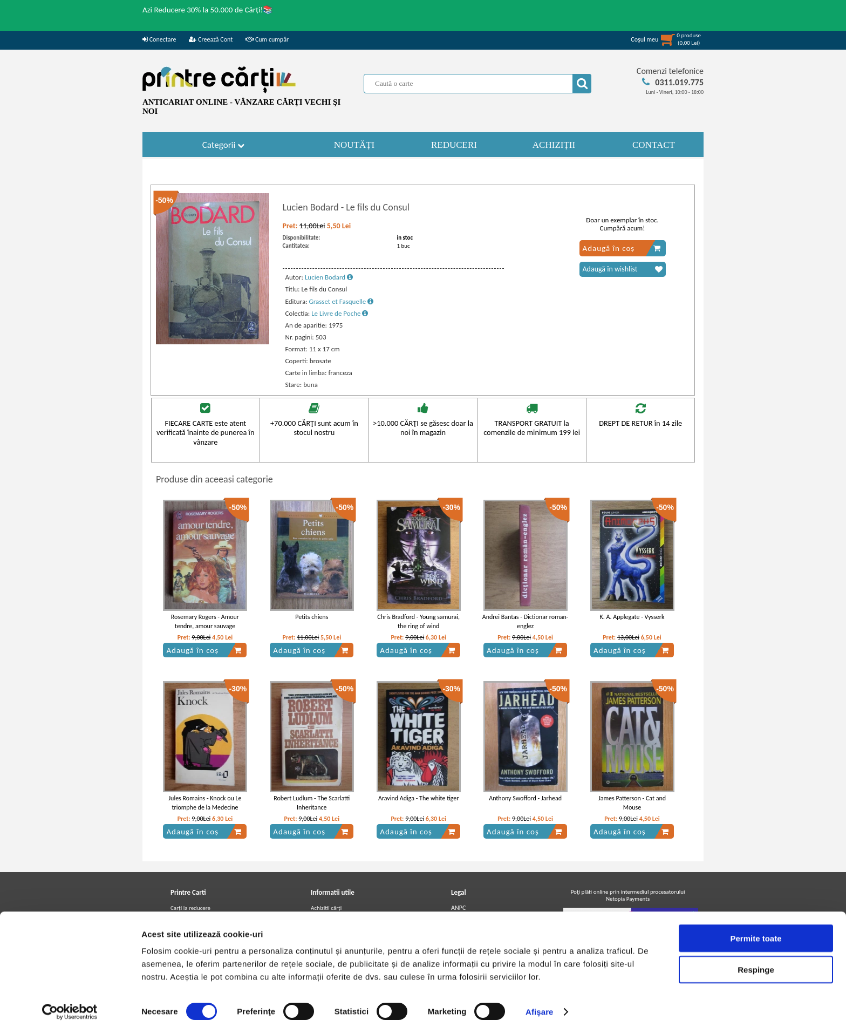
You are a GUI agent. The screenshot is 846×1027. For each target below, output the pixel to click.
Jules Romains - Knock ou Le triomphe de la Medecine (204, 802)
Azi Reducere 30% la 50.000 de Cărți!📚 (207, 10)
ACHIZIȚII (554, 145)
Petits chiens (311, 617)
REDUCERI (454, 145)
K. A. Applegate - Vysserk (632, 617)
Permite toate (755, 932)
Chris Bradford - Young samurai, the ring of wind (418, 621)
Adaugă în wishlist (623, 269)
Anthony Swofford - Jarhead (525, 798)
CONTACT (653, 145)
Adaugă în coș (622, 248)
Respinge (756, 964)
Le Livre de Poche (339, 313)
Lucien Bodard (329, 277)
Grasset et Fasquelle (341, 301)
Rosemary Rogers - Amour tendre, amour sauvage (205, 621)
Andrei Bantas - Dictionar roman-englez (525, 621)
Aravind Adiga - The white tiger (418, 798)
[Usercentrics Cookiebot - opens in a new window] (70, 1006)
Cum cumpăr (267, 39)
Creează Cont (211, 39)
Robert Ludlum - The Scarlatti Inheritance (312, 802)
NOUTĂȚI (354, 145)
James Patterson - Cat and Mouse (632, 802)
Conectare (159, 39)
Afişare (540, 1005)
